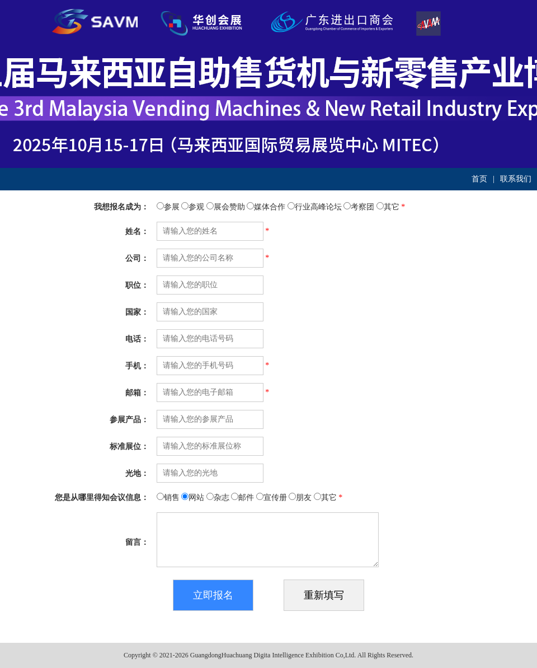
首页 (479, 179)
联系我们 (515, 179)
